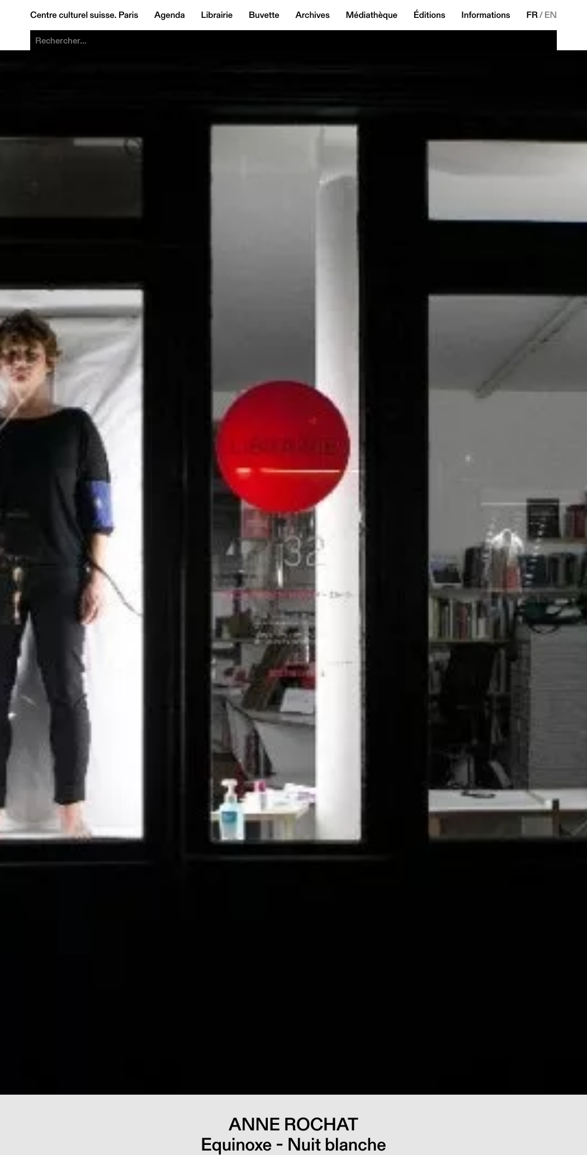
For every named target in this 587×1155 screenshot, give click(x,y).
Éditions (430, 15)
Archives (312, 15)
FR (532, 15)
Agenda (169, 15)
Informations (485, 15)
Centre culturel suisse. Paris (84, 15)
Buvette (264, 15)
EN (551, 15)
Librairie (217, 15)
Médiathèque (371, 15)
